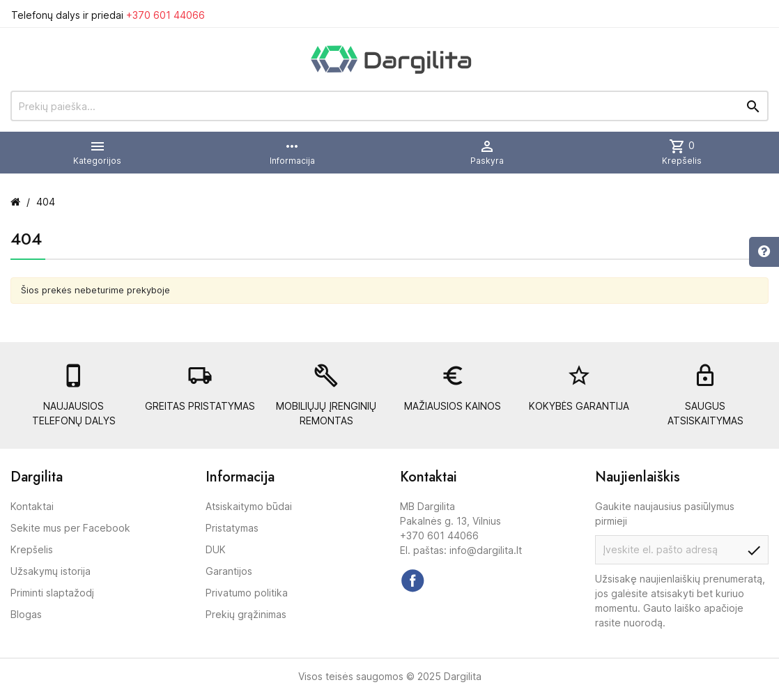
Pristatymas (232, 528)
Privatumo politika (247, 593)
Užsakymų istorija (50, 571)
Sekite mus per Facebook (70, 528)
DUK (216, 549)
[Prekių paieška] (389, 106)
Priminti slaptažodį (52, 593)
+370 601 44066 (165, 15)
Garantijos (229, 571)
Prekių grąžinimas (246, 614)
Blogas (26, 614)
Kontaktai (32, 506)
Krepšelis (31, 549)
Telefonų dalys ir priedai (108, 15)
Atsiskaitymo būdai (249, 506)
